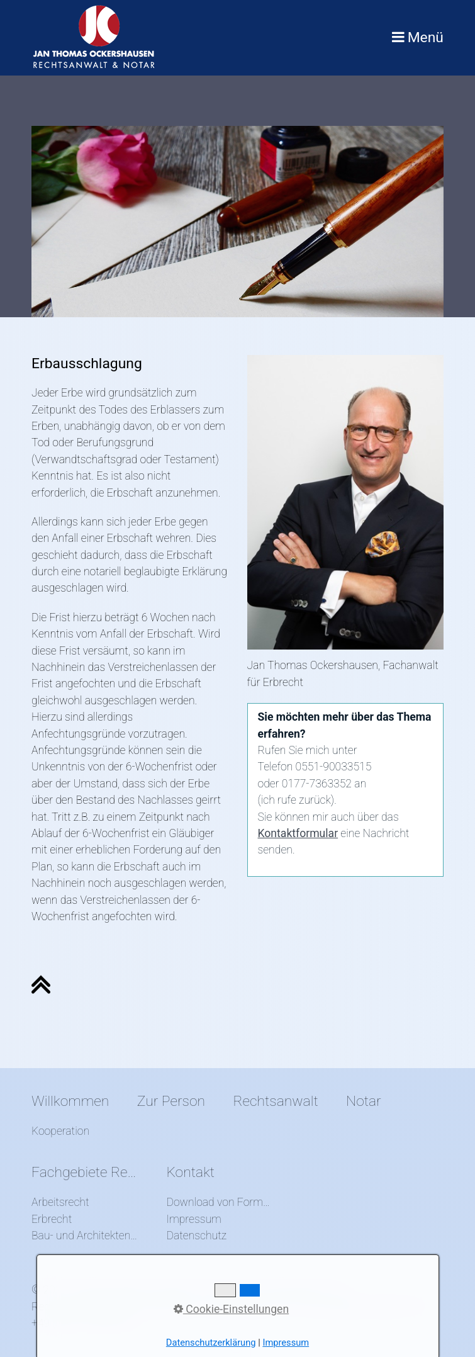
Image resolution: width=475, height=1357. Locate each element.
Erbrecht (51, 1219)
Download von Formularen (219, 1202)
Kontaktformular (298, 833)
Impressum (193, 1219)
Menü (426, 37)
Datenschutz (196, 1235)
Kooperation (60, 1131)
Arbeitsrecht (60, 1202)
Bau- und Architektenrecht (84, 1235)
